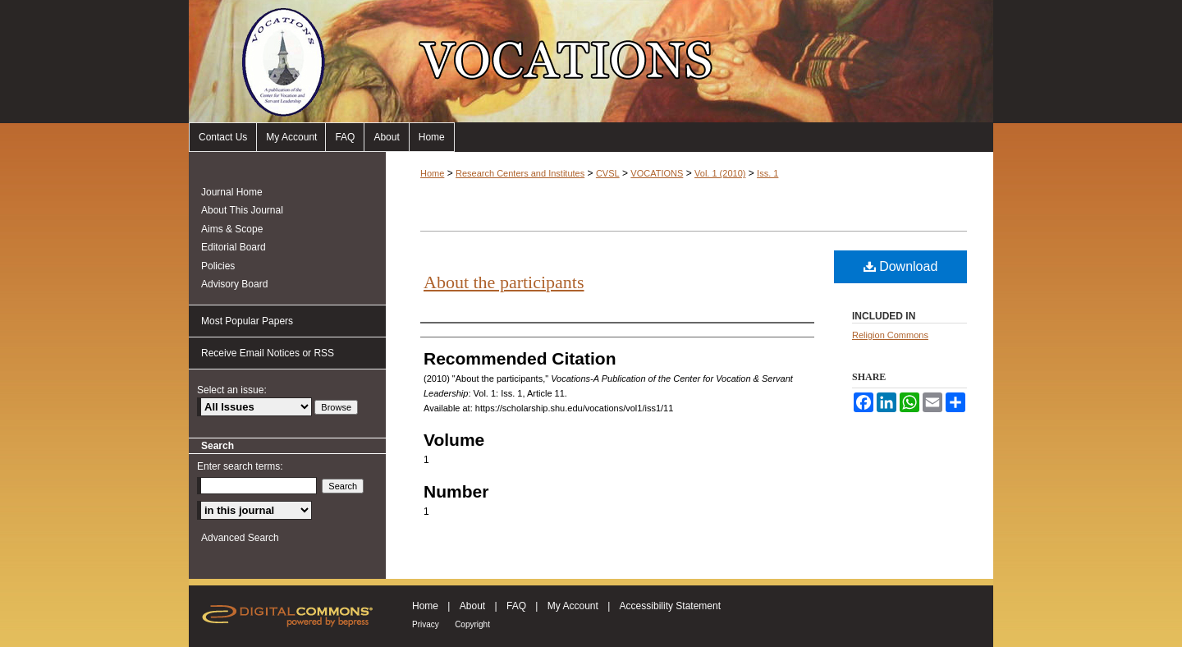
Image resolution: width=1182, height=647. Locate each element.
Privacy (425, 624)
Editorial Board (233, 247)
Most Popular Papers (247, 321)
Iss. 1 (767, 173)
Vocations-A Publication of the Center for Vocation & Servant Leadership (591, 61)
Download (901, 266)
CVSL (608, 173)
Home (432, 137)
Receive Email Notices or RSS (267, 353)
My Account (291, 137)
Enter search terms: (240, 466)
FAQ (345, 137)
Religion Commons (890, 335)
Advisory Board (234, 284)
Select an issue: (232, 390)
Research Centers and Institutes (520, 173)
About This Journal (242, 210)
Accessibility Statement (670, 606)
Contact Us (223, 137)
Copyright (472, 624)
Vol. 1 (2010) (719, 173)
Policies (218, 266)
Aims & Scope (232, 229)
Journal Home (232, 192)
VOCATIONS (656, 173)
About (386, 137)
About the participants (504, 282)
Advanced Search (240, 538)
